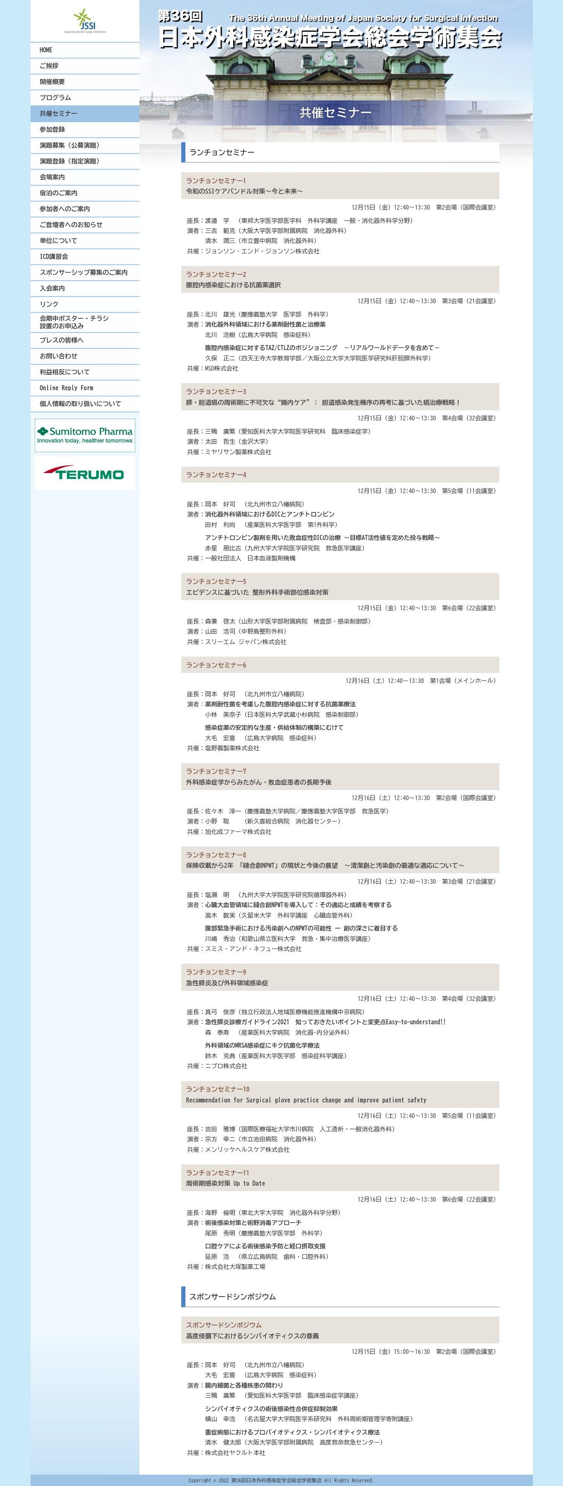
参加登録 (52, 129)
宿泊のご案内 (58, 193)
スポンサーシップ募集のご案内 (84, 272)
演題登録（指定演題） (71, 161)
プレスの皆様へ (62, 340)
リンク (49, 304)
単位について (58, 241)
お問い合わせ (58, 356)
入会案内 (52, 288)
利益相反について (65, 372)
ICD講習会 (54, 256)
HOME (46, 50)
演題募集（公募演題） (71, 145)
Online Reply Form (66, 388)
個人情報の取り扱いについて (80, 404)
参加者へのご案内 (65, 209)
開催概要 (52, 82)
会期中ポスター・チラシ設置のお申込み (74, 322)
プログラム (55, 98)
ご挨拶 (49, 66)
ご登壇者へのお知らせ (71, 225)
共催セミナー (58, 113)
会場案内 (52, 177)
